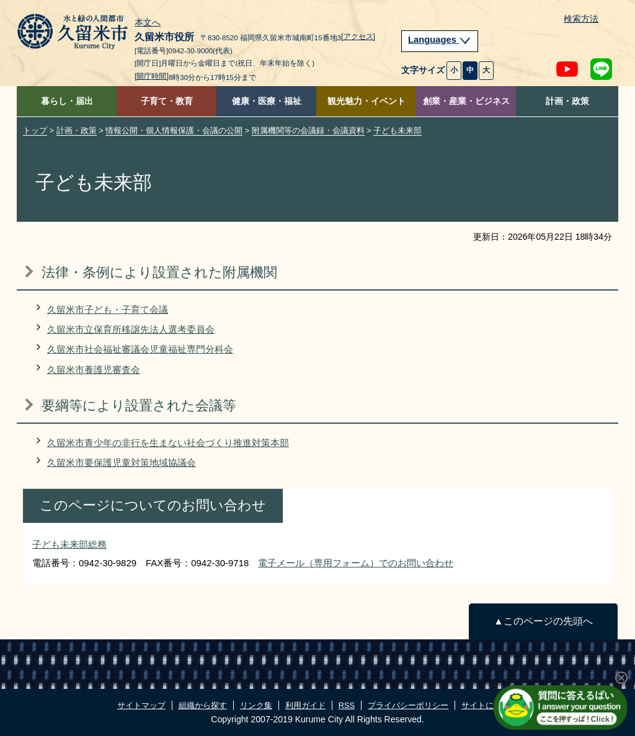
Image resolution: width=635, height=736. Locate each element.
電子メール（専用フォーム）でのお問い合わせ (355, 563)
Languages (439, 40)
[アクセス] (358, 36)
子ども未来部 (397, 130)
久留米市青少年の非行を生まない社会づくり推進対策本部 (168, 442)
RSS (347, 705)
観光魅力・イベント (366, 101)
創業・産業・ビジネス (466, 101)
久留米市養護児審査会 (93, 369)
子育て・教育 (167, 101)
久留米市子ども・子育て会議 (107, 309)
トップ (35, 130)
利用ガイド (305, 705)
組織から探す (203, 705)
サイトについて (489, 705)
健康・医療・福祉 (266, 101)
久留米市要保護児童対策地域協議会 (121, 462)
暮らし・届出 (67, 101)
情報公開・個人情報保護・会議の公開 (173, 130)
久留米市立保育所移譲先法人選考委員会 (131, 329)
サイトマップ (141, 705)
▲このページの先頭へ (543, 621)
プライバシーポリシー (408, 705)
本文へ (148, 23)
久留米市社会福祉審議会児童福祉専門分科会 (140, 349)
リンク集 (256, 705)
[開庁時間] (152, 76)
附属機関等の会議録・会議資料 (308, 130)
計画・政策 (567, 101)
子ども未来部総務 (69, 544)
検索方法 (581, 19)
